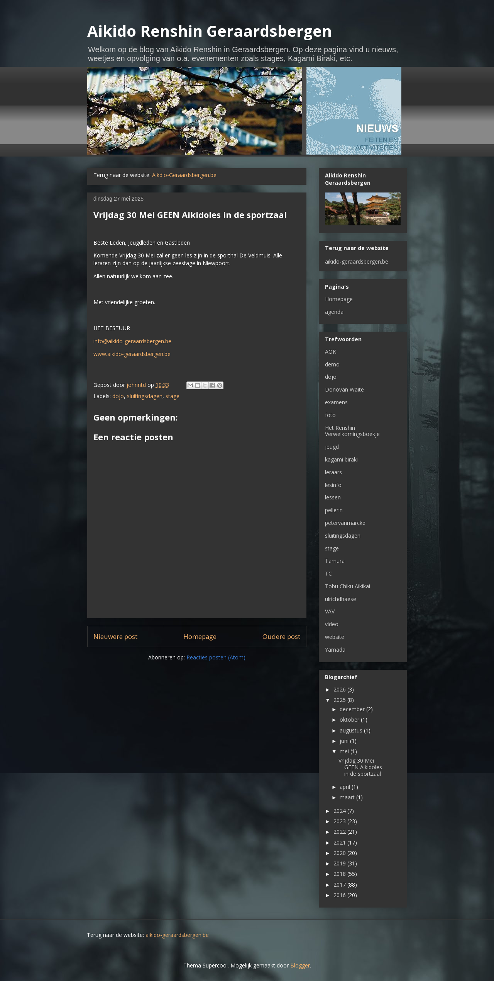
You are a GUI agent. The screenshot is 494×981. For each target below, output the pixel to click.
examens (336, 402)
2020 (340, 853)
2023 (340, 821)
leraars (333, 472)
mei (345, 751)
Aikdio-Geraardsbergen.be (184, 175)
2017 (340, 884)
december (353, 709)
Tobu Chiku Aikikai (347, 586)
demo (332, 364)
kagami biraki (341, 459)
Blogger (300, 965)
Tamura (335, 560)
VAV (330, 611)
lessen (333, 497)
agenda (334, 311)
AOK (330, 351)
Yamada (335, 649)
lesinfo (333, 485)
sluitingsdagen (144, 396)
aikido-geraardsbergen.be (356, 261)
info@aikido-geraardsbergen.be (132, 341)
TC (328, 573)
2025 (340, 699)
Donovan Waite (344, 389)
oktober (350, 719)
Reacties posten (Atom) (215, 657)
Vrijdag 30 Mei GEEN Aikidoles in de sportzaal (360, 767)
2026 (340, 689)
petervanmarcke (345, 522)
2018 (340, 873)
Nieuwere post (115, 636)
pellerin (334, 510)
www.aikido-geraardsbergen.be (132, 354)
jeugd (332, 446)
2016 (340, 895)
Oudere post (281, 636)
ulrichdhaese (340, 599)
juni (345, 740)
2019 (340, 863)
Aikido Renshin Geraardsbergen (209, 30)
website (334, 636)
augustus (352, 730)
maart (348, 797)
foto (330, 415)
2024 (340, 810)
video (331, 624)
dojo (118, 396)
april (346, 786)
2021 (340, 842)
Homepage (200, 636)
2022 (340, 831)
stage (172, 396)
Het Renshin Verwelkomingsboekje (352, 431)
